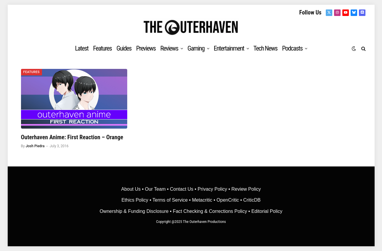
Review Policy (246, 189)
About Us (131, 189)
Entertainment (229, 48)
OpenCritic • (230, 200)
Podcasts (292, 48)
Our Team (155, 189)
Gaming (195, 48)
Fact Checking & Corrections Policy (210, 211)
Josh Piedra (35, 146)
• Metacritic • (202, 200)
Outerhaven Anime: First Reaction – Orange (72, 137)
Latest (81, 48)
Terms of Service (170, 200)
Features (102, 48)
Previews (146, 48)
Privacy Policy (212, 189)
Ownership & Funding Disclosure (135, 211)
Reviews (169, 48)
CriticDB (252, 200)
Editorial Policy (266, 211)
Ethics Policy (135, 200)
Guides (123, 48)
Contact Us (181, 189)
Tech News (265, 48)
